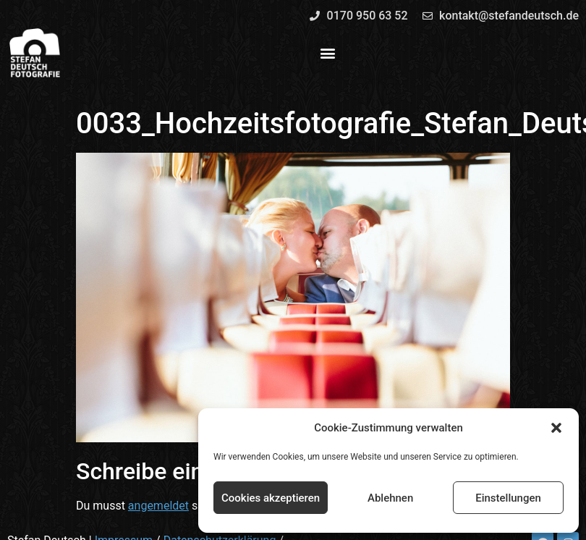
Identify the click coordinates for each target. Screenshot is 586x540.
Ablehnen (390, 498)
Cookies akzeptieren (270, 498)
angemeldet (158, 505)
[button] (556, 428)
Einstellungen (508, 498)
